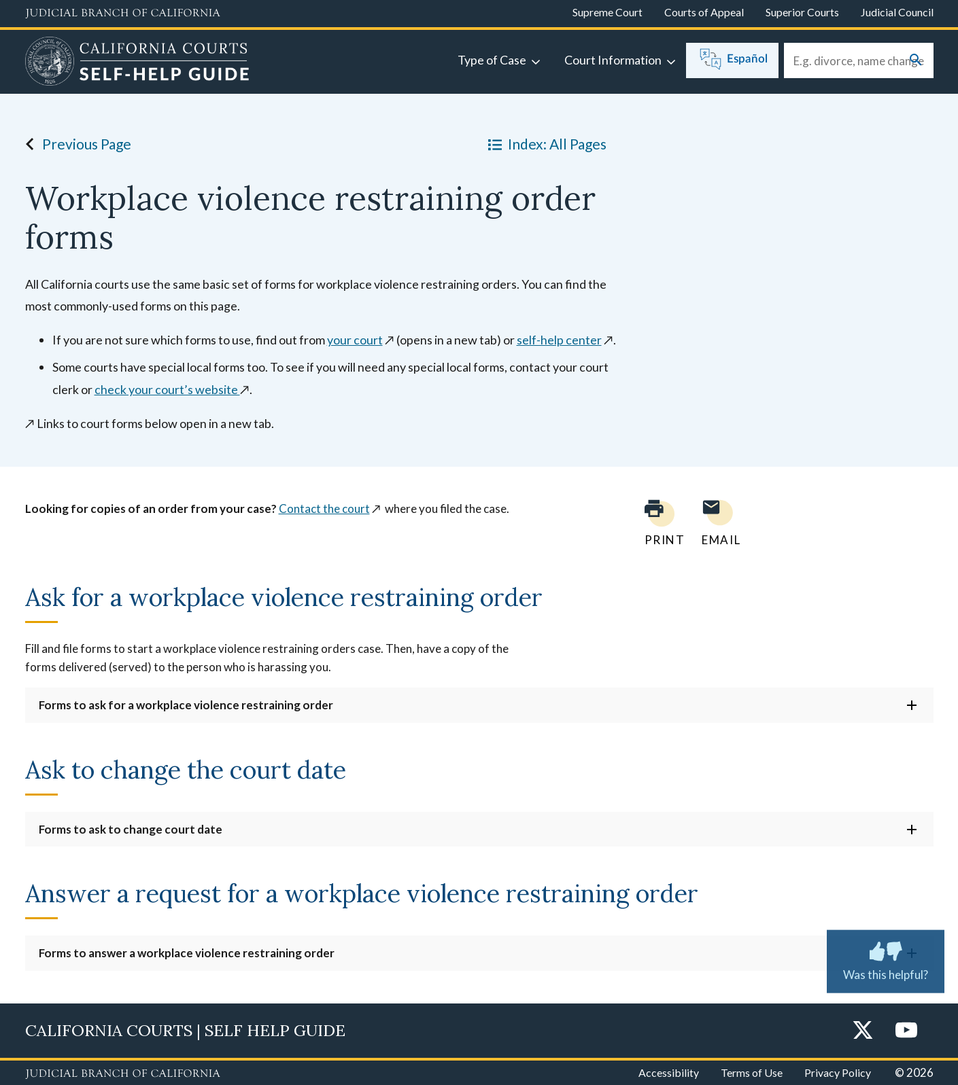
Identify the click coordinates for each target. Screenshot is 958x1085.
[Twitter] (863, 1031)
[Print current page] (657, 522)
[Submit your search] (916, 61)
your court (355, 339)
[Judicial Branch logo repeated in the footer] (122, 1074)
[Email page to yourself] (717, 522)
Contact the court (324, 508)
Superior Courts (802, 11)
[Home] (137, 63)
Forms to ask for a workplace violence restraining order (186, 705)
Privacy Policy (837, 1072)
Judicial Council (897, 11)
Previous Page (74, 144)
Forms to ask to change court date (130, 829)
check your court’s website (167, 389)
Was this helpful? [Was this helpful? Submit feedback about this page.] (885, 959)
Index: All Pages (544, 144)
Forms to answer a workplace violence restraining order (187, 953)
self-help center (559, 339)
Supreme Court (607, 11)
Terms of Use (752, 1072)
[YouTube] (906, 1031)
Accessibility (668, 1072)
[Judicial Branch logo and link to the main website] (122, 13)
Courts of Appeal (704, 11)
